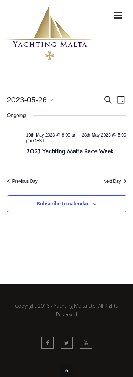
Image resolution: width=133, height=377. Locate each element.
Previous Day (22, 181)
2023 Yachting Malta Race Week (69, 151)
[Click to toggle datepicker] (30, 100)
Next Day (114, 181)
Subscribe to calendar (62, 203)
